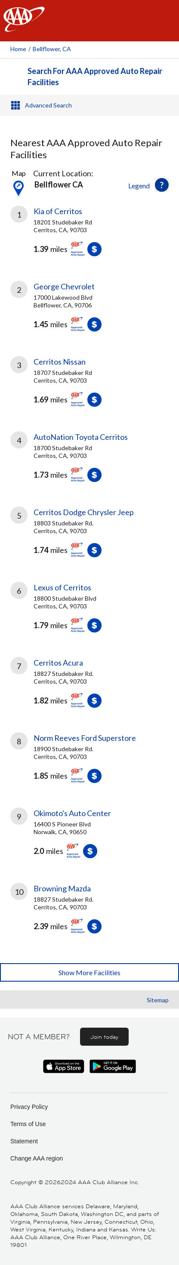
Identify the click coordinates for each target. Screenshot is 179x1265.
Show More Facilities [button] (89, 972)
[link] (89, 237)
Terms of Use (28, 1124)
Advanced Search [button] (48, 105)
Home (18, 48)
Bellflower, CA (52, 48)
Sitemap (158, 1000)
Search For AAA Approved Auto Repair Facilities (95, 76)
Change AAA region (36, 1158)
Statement (24, 1141)
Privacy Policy (29, 1106)
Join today (104, 1037)
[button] (162, 185)
